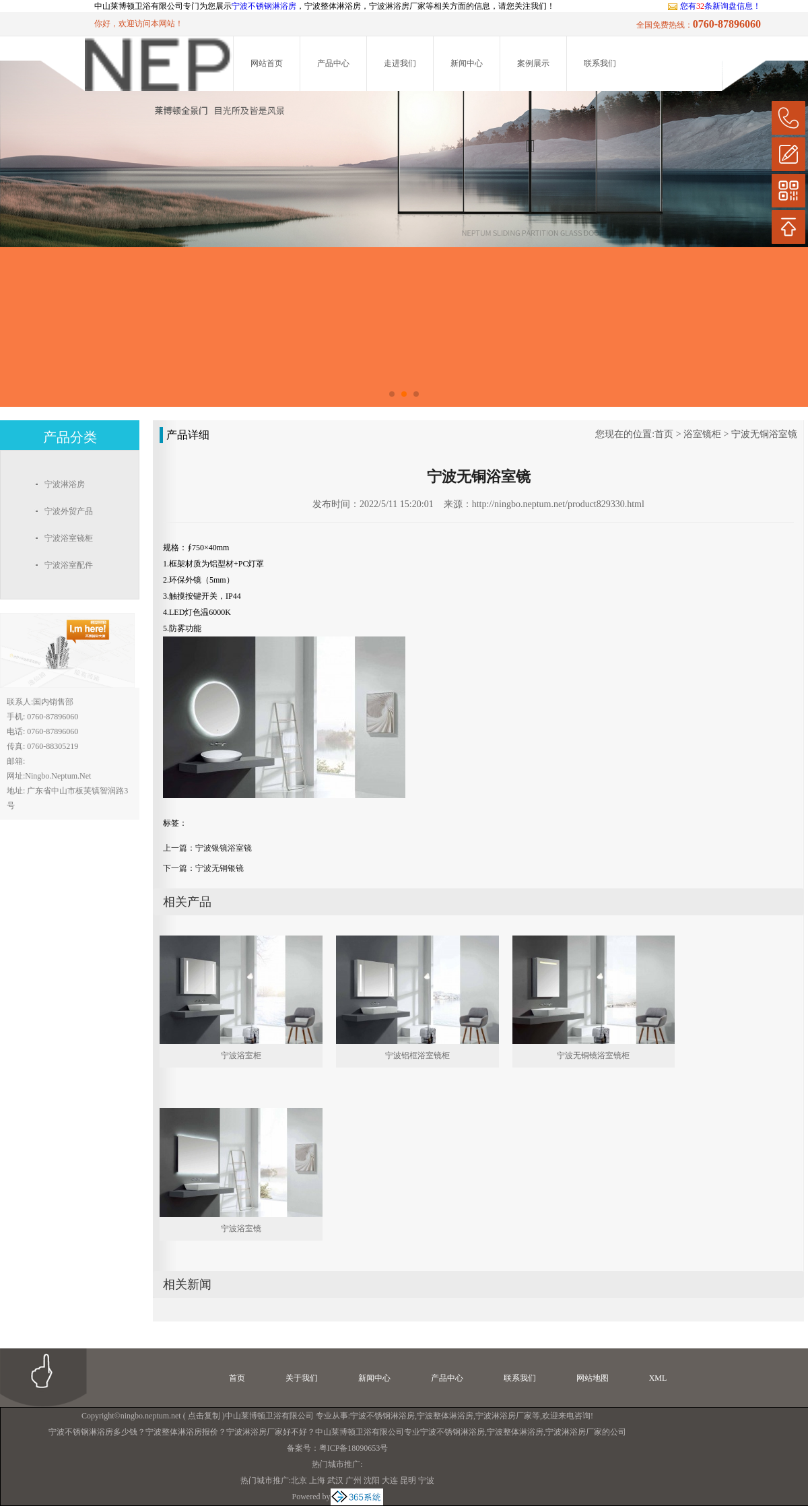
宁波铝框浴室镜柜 (417, 1055)
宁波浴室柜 (241, 1055)
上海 (317, 1480)
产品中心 (333, 63)
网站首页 (266, 63)
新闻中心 (466, 63)
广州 (353, 1480)
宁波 (426, 1480)
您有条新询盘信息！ (714, 6)
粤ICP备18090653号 (354, 1448)
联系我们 (600, 63)
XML (658, 1378)
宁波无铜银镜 (219, 868)
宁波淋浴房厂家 (503, 1415)
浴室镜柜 (702, 434)
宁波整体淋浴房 (445, 1415)
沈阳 (372, 1480)
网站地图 (592, 1378)
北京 (299, 1480)
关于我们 (301, 1378)
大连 (390, 1480)
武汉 (335, 1480)
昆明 (408, 1480)
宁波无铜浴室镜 (764, 434)
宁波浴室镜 (241, 1228)
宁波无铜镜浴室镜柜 (593, 1055)
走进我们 (400, 63)
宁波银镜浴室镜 (223, 848)
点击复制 (204, 1415)
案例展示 (533, 63)
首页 (663, 434)
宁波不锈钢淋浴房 (264, 6)
